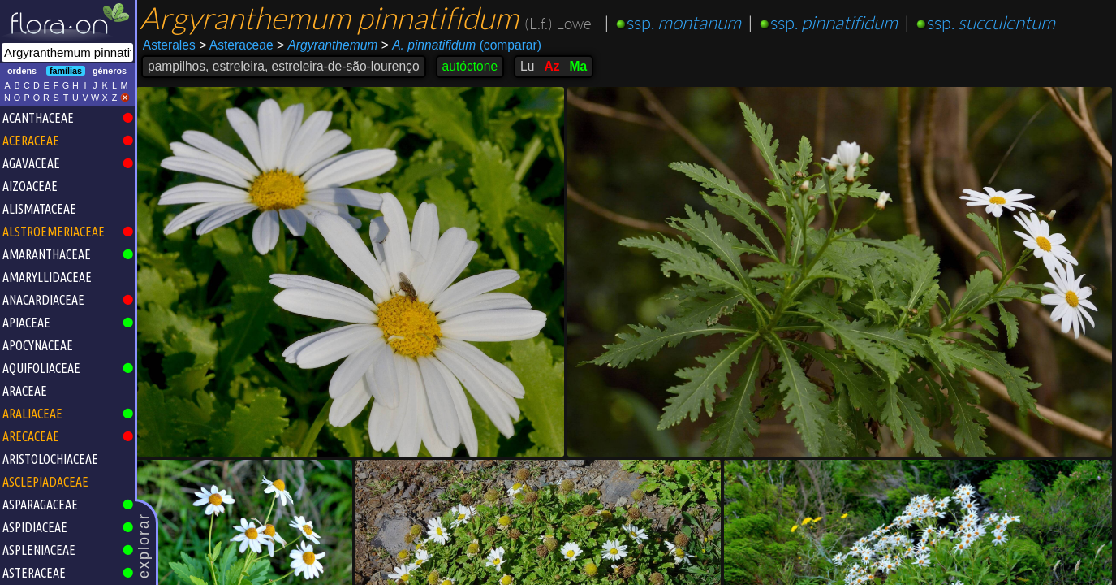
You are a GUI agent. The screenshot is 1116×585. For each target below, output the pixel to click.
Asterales (169, 45)
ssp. (684, 23)
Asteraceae (236, 45)
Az (551, 66)
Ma (578, 66)
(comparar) (461, 45)
